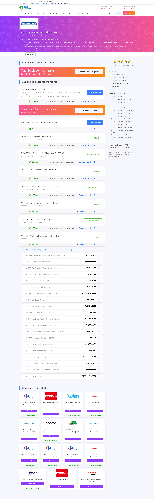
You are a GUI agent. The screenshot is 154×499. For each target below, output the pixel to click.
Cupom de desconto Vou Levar (120, 135)
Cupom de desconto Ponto (119, 108)
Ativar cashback (95, 92)
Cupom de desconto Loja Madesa (121, 113)
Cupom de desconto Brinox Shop (121, 99)
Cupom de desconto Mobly (119, 116)
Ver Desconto (29, 411)
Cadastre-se (129, 13)
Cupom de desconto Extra (119, 105)
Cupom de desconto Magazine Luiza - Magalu (122, 131)
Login (118, 13)
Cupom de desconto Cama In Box (121, 119)
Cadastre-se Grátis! (86, 101)
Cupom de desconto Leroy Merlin (121, 137)
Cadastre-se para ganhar (89, 72)
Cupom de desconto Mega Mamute (122, 127)
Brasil (30, 54)
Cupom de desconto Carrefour (120, 96)
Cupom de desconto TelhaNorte (121, 121)
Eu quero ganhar (129, 8)
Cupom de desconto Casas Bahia (121, 110)
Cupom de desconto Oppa (119, 124)
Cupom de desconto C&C (118, 102)
